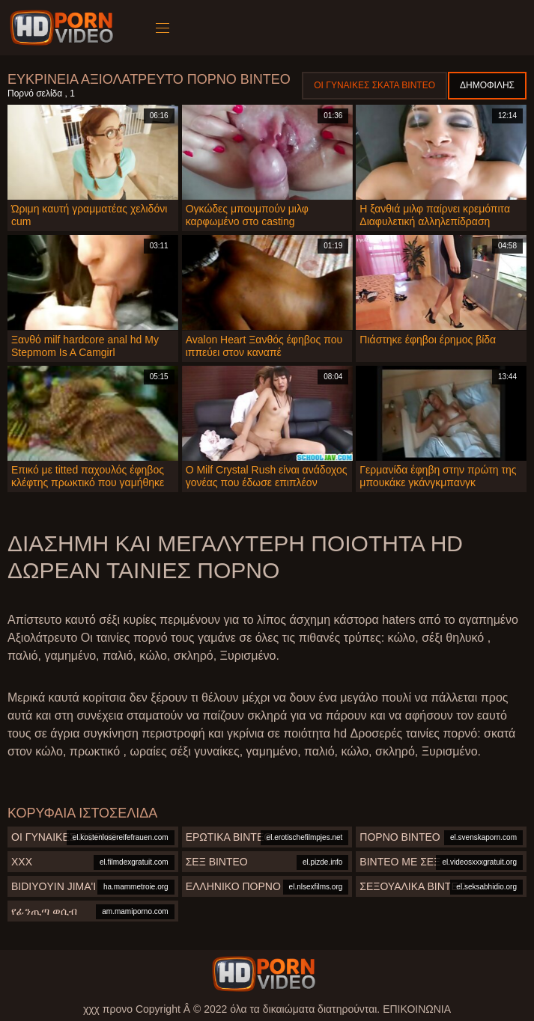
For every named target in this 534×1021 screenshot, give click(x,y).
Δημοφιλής (487, 85)
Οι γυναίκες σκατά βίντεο (374, 85)
